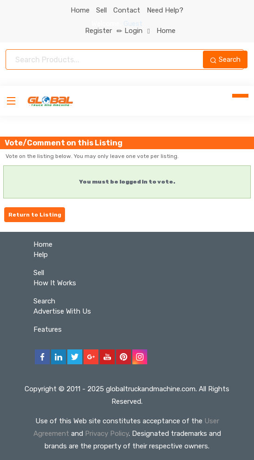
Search (225, 59)
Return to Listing (34, 214)
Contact (126, 10)
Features (47, 329)
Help (40, 254)
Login (137, 30)
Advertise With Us (62, 311)
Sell (101, 10)
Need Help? (165, 10)
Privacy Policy (107, 433)
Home (80, 10)
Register (104, 30)
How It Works (54, 283)
